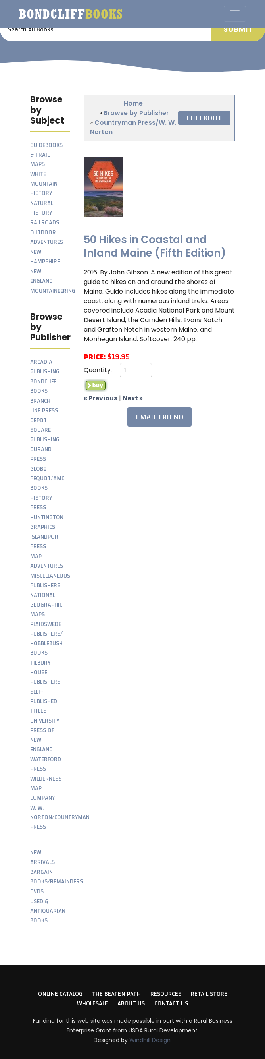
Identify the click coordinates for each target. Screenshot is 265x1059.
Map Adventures (46, 561)
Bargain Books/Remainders (56, 877)
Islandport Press (45, 541)
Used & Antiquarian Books (47, 911)
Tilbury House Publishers (45, 672)
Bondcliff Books (43, 386)
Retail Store (209, 994)
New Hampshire (45, 257)
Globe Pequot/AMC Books (47, 478)
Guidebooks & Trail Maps (46, 155)
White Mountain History (44, 184)
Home (133, 103)
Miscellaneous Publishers (50, 580)
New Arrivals (42, 857)
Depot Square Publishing (45, 430)
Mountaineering (52, 291)
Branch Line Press (44, 406)
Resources (165, 994)
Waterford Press (45, 764)
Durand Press (41, 454)
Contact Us (171, 1003)
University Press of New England (44, 735)
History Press (41, 503)
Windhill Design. (150, 1040)
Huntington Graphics (46, 522)
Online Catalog (60, 994)
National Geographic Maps (46, 605)
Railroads (44, 222)
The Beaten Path (116, 994)
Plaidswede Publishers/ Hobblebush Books (46, 638)
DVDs (37, 891)
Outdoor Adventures (46, 237)
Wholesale (92, 1003)
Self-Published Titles (43, 701)
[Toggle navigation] (235, 14)
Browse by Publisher (136, 113)
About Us (131, 1003)
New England (41, 276)
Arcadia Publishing (45, 367)
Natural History (41, 208)
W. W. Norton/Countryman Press (60, 817)
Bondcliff (71, 14)
